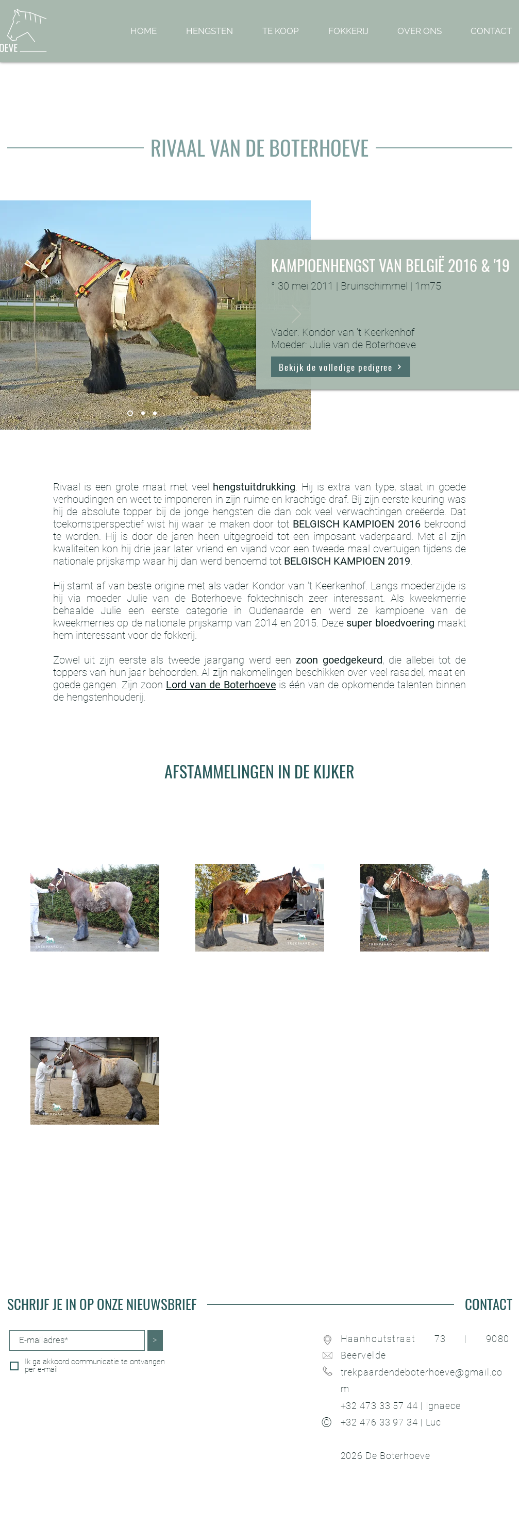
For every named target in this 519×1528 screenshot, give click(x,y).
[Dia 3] (155, 413)
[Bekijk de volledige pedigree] (340, 366)
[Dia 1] (130, 413)
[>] (155, 1340)
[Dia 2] (143, 413)
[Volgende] (296, 315)
